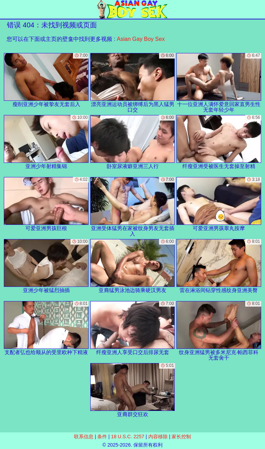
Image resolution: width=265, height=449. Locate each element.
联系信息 (83, 436)
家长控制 (181, 436)
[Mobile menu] (6, 9)
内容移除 (158, 436)
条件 (102, 436)
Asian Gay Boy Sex (141, 39)
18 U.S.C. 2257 (127, 436)
